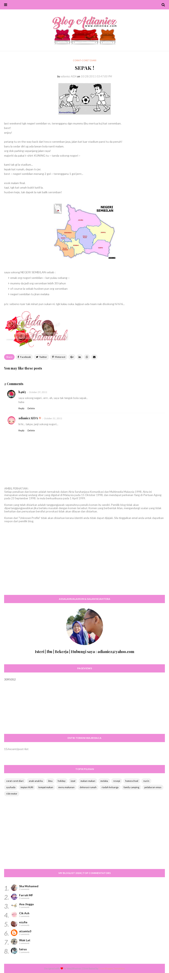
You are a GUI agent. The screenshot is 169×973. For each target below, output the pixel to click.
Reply (21, 408)
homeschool (131, 781)
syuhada (10, 787)
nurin (146, 781)
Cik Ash (24, 913)
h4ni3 (22, 392)
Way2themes (74, 968)
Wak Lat (24, 940)
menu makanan (66, 787)
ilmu (50, 781)
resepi (116, 781)
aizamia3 (25, 931)
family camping (131, 787)
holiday (62, 781)
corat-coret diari (15, 781)
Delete (31, 408)
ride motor (11, 793)
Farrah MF (26, 895)
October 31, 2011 (53, 418)
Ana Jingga (26, 904)
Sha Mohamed (28, 886)
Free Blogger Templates (112, 968)
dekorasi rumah (88, 787)
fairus (23, 949)
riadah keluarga (110, 787)
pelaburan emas (152, 787)
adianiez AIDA (69, 76)
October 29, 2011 (38, 392)
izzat (73, 781)
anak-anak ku (36, 781)
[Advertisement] (84, 562)
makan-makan (87, 781)
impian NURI (27, 787)
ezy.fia (23, 922)
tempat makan (45, 787)
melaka (104, 781)
